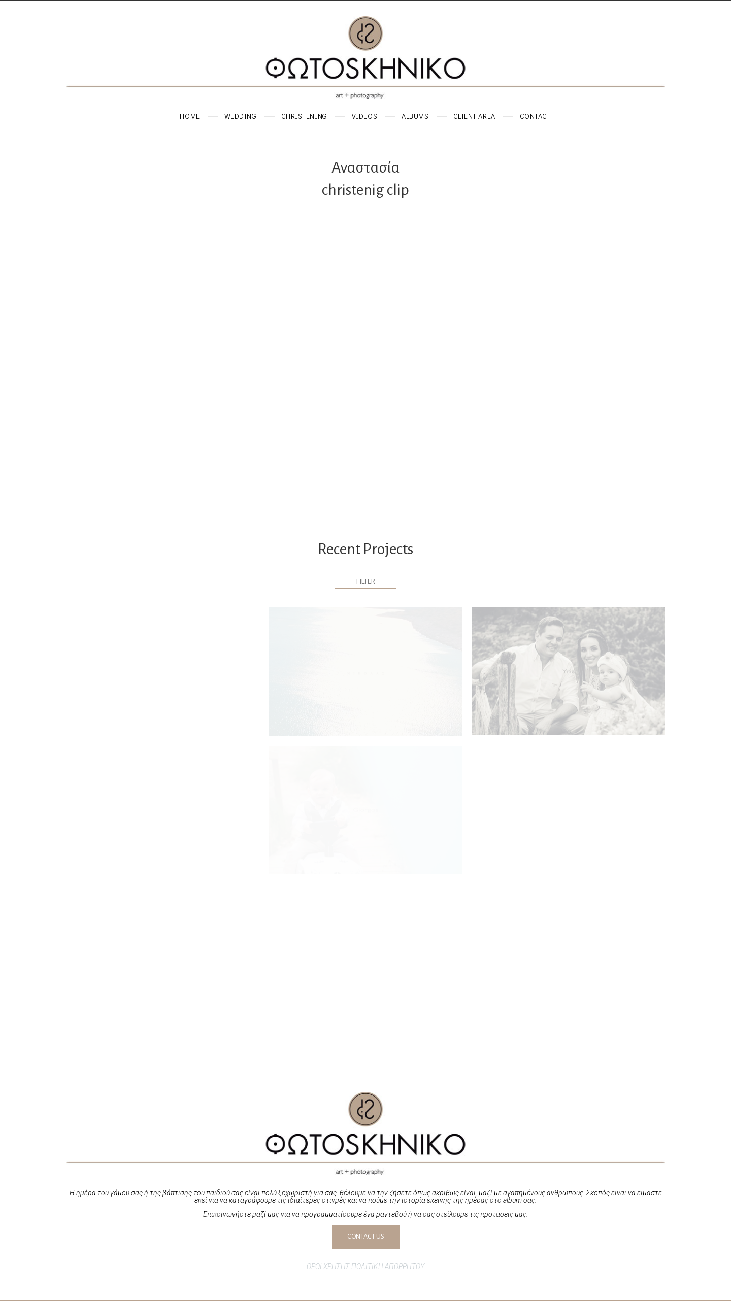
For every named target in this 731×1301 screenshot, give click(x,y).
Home (190, 116)
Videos (364, 116)
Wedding (240, 116)
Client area (474, 116)
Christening (304, 116)
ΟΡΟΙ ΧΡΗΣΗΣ (328, 1266)
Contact (535, 116)
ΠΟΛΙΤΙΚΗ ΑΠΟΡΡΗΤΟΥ (387, 1266)
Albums (415, 116)
